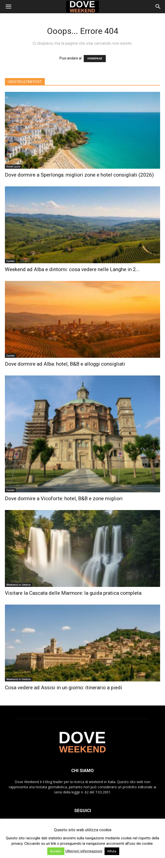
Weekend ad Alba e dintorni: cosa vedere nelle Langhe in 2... (72, 269)
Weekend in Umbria (18, 584)
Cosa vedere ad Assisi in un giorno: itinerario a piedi (63, 688)
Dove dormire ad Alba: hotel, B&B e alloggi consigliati (65, 364)
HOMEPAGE (94, 58)
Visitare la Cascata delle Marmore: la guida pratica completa (73, 593)
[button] (8, 6)
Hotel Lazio (13, 166)
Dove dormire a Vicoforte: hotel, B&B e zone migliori (64, 498)
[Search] (158, 6)
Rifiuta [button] (111, 851)
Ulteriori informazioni (83, 851)
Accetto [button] (55, 851)
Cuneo (10, 261)
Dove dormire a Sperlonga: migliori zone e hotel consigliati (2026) (79, 175)
